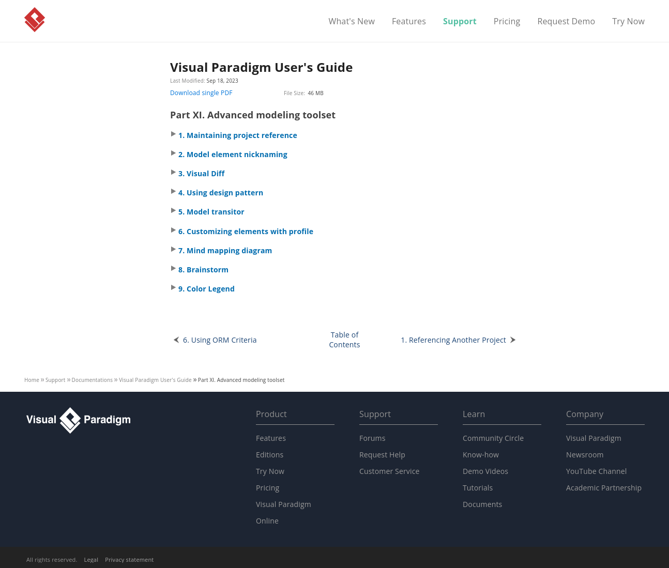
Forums (372, 438)
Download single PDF (201, 92)
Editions (269, 454)
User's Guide (155, 379)
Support (460, 22)
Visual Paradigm (34, 19)
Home (31, 379)
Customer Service (389, 471)
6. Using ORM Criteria (220, 340)
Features (409, 22)
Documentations (92, 379)
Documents (482, 504)
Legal (91, 559)
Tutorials (478, 488)
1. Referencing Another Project (453, 340)
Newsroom (585, 454)
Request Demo (566, 22)
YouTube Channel (596, 471)
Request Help (382, 454)
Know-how (481, 454)
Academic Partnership (604, 488)
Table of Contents (344, 339)
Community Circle (493, 438)
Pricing (507, 22)
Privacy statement (129, 559)
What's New (351, 22)
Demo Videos (485, 471)
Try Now (628, 22)
